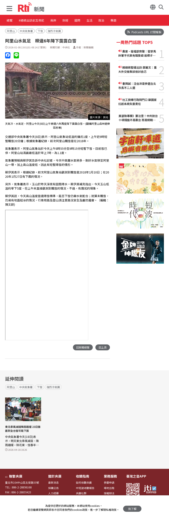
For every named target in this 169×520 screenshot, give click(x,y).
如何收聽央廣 (84, 482)
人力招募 (53, 493)
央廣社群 (81, 493)
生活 (106, 20)
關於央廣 (54, 476)
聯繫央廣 (15, 476)
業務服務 (110, 476)
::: (6, 477)
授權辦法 (109, 493)
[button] (9, 9)
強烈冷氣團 (54, 31)
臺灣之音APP (136, 476)
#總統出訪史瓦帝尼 (35, 20)
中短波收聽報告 (85, 488)
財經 (76, 20)
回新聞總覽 (82, 347)
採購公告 (53, 488)
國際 (91, 20)
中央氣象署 (26, 31)
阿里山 (11, 31)
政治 (121, 20)
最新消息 (53, 482)
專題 (135, 20)
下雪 (40, 31)
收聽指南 (82, 476)
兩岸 (61, 20)
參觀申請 (109, 482)
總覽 (10, 20)
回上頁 (102, 347)
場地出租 (109, 488)
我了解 (132, 508)
